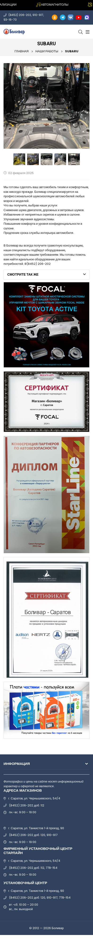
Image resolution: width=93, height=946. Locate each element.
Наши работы (46, 51)
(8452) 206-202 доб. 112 (26, 805)
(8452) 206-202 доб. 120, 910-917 (33, 835)
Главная (22, 51)
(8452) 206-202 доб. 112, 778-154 (33, 868)
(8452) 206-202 (19, 15)
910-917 (37, 15)
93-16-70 (10, 20)
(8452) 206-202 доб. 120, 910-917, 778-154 (40, 897)
